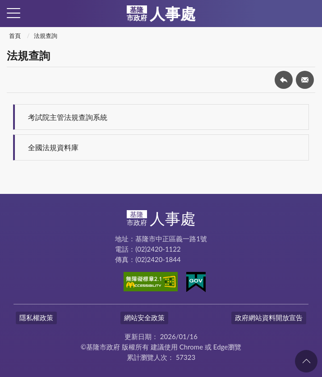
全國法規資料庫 (53, 147)
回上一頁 (284, 80)
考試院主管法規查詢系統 (67, 117)
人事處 (161, 13)
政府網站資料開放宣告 (269, 317)
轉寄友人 (305, 80)
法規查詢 (45, 35)
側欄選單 (13, 13)
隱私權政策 (36, 317)
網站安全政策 (144, 317)
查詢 (308, 13)
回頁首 (306, 361)
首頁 (15, 35)
